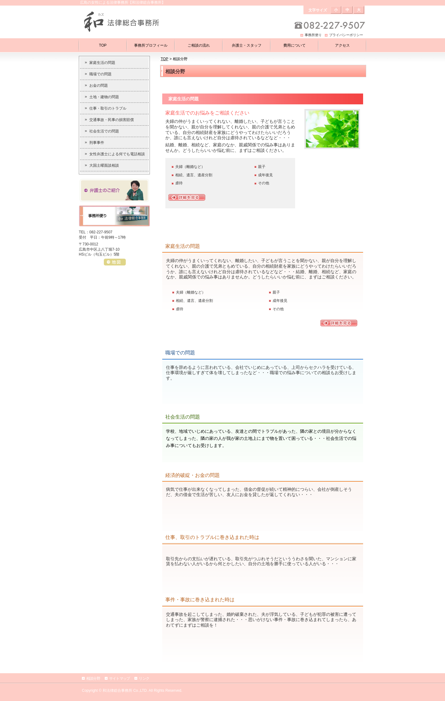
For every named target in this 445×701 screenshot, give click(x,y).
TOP (164, 59)
